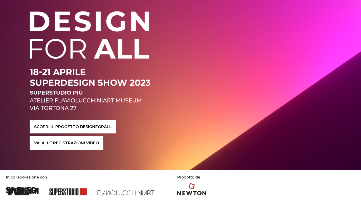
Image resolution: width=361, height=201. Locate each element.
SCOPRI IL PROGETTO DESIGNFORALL (73, 126)
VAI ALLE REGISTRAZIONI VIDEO (66, 142)
